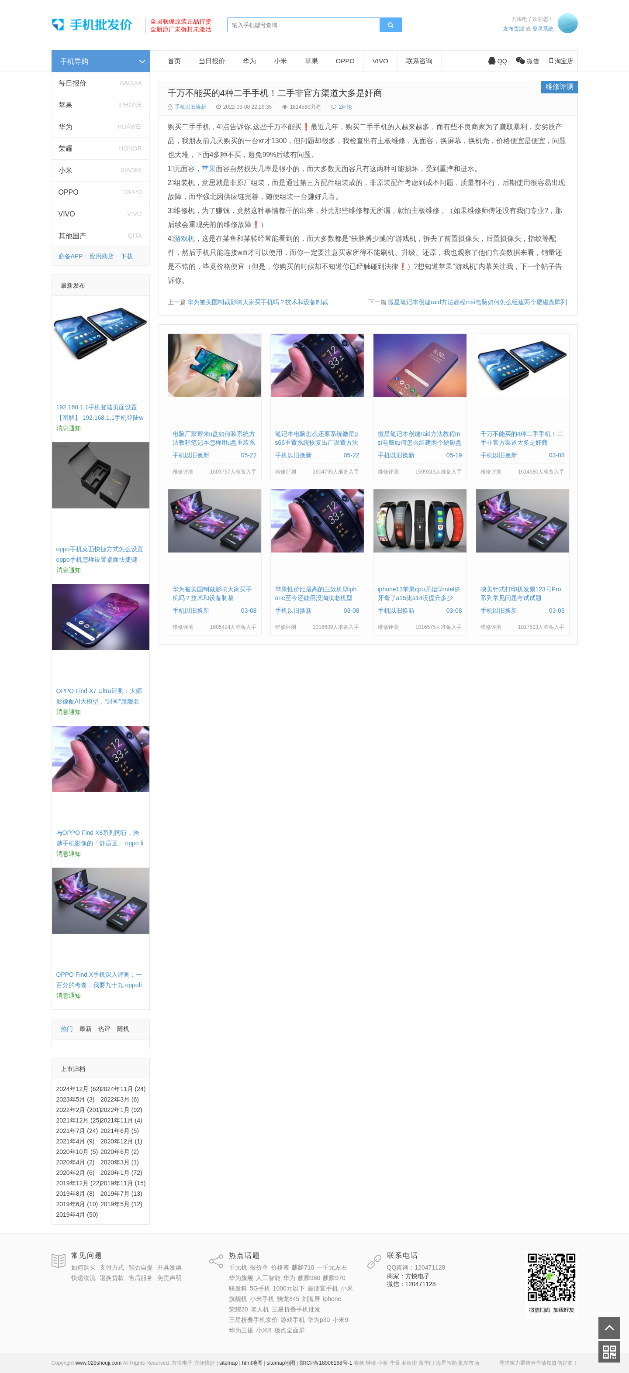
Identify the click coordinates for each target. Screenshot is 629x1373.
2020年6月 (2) (119, 1151)
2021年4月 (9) (75, 1141)
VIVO (67, 214)
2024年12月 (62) (79, 1088)
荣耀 (66, 148)
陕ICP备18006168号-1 (326, 1363)
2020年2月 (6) (75, 1172)
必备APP (71, 256)
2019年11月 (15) (123, 1183)
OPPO (69, 192)
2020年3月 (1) (119, 1162)
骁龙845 (288, 1298)
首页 (174, 61)
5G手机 (260, 1288)
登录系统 (542, 29)
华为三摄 (241, 1330)
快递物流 (83, 1277)
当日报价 (212, 61)
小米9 (340, 1319)
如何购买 (83, 1267)
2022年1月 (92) (121, 1109)
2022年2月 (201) (79, 1109)
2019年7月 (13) (121, 1193)
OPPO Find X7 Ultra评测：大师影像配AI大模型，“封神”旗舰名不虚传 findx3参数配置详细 (99, 701)
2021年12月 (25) (79, 1120)
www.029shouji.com (98, 1363)
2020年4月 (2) (75, 1162)
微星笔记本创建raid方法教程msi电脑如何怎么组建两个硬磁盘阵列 (477, 302)
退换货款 (112, 1277)
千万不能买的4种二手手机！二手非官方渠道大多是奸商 (275, 93)
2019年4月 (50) (77, 1214)
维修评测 (560, 86)
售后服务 (140, 1277)
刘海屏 (311, 1298)
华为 (66, 126)
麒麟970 (334, 1277)
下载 (127, 256)
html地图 (252, 1363)
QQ (497, 61)
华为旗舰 (241, 1277)
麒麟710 (303, 1267)
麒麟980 (309, 1277)
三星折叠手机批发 (296, 1309)
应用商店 (102, 256)
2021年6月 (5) (119, 1130)
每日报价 (72, 83)
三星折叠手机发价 (253, 1319)
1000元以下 (289, 1288)
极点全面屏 (289, 1330)
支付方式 (112, 1267)
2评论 (346, 107)
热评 (104, 1028)
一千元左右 (332, 1267)
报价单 (259, 1267)
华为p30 (319, 1319)
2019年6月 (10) (77, 1204)
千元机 (238, 1267)
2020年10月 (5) (77, 1151)
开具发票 (169, 1267)
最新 (85, 1028)
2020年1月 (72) (121, 1172)
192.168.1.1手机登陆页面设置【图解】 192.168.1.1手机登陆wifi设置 (100, 418)
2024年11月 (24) (123, 1088)
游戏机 (184, 238)
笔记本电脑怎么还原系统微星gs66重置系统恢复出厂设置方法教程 (317, 442)
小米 (66, 170)
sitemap (228, 1363)
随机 (123, 1028)
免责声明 (169, 1277)
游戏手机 (292, 1319)
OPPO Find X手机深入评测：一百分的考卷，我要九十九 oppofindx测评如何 (99, 985)
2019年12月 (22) (79, 1183)
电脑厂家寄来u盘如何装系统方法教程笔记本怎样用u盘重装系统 (214, 442)
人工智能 (268, 1277)
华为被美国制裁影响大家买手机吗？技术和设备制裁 (257, 302)
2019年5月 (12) (121, 1204)
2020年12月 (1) (121, 1141)
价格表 (280, 1267)
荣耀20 (238, 1309)
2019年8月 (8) (75, 1193)
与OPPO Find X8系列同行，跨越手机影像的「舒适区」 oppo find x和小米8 (100, 843)
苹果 (66, 105)
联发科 (238, 1288)
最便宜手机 (323, 1288)
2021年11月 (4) (121, 1120)
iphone (332, 1298)
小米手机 (262, 1298)
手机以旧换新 (190, 107)
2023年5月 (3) (75, 1099)
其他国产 (72, 236)
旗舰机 (238, 1298)
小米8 (264, 1330)
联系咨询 (419, 61)
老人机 (260, 1309)
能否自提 (140, 1267)
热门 (67, 1028)
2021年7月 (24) (77, 1130)
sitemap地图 (280, 1363)
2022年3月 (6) (119, 1099)
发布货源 (513, 29)
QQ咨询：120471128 (416, 1267)
